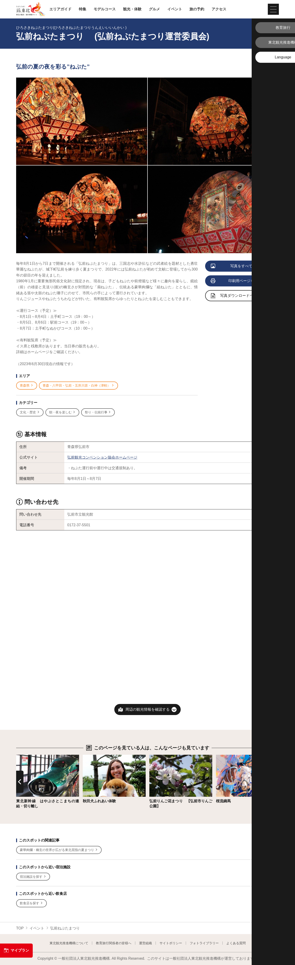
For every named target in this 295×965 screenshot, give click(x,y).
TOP (20, 928)
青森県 (26, 386)
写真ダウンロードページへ (237, 296)
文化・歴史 (30, 412)
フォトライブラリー (204, 943)
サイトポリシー (170, 943)
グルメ (154, 9)
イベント (174, 9)
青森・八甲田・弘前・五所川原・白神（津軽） (78, 386)
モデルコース (105, 9)
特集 (82, 9)
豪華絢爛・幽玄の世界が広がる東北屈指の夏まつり (59, 850)
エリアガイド (60, 9)
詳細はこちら (27, 757)
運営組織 (145, 943)
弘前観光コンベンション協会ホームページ (102, 457)
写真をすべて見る (235, 266)
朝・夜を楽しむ (62, 412)
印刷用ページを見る (236, 281)
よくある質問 (236, 943)
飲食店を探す (31, 903)
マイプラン (16, 950)
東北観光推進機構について (69, 943)
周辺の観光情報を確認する (147, 709)
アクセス (219, 9)
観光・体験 (132, 9)
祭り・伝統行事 (98, 412)
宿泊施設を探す (33, 877)
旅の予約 (196, 9)
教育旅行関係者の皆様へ (113, 943)
